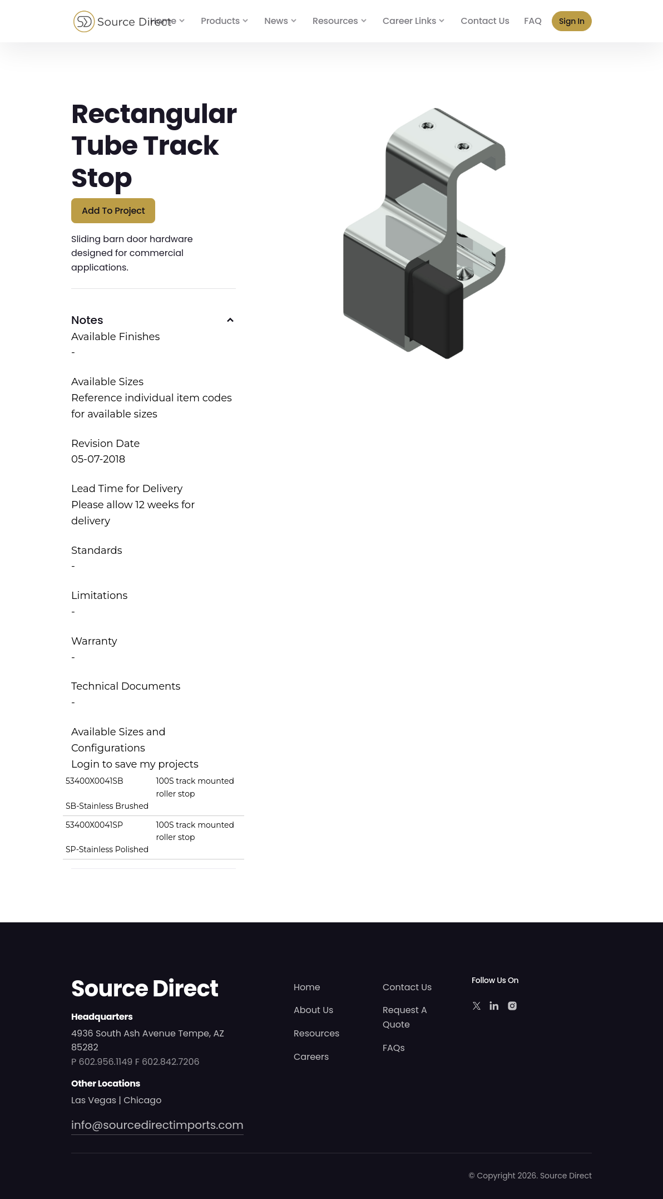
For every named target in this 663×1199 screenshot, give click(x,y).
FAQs (394, 1047)
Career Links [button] (409, 20)
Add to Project (113, 210)
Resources (316, 1033)
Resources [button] (335, 20)
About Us (313, 1010)
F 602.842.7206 (167, 1061)
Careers (311, 1056)
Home (163, 20)
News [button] (276, 20)
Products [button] (220, 20)
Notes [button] (87, 320)
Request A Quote (405, 1017)
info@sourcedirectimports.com (157, 1125)
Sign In (572, 21)
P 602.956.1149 (101, 1061)
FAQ (532, 20)
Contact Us (485, 20)
